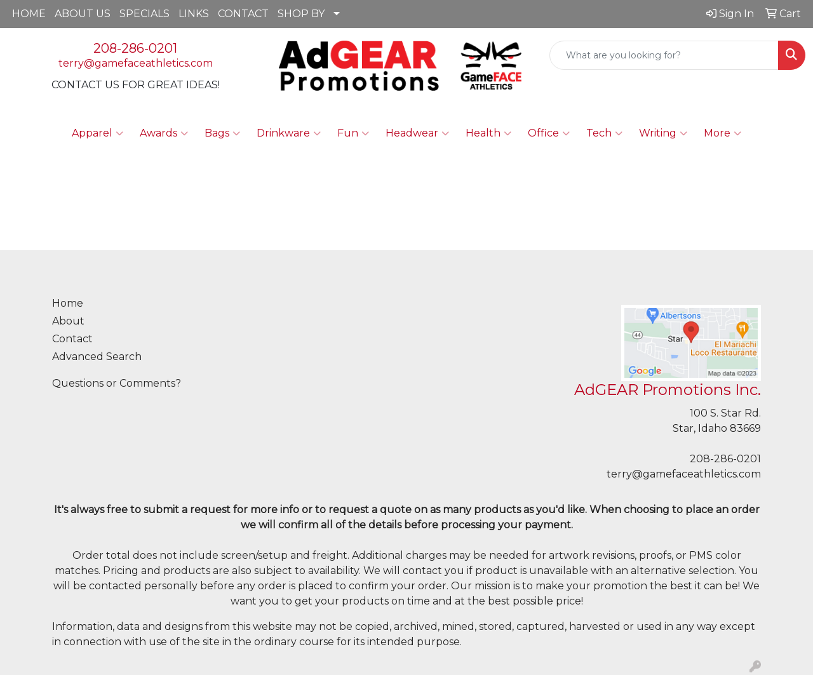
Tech (604, 133)
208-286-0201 (135, 48)
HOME (29, 14)
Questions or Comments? (116, 383)
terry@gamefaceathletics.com (135, 63)
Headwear (417, 133)
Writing (663, 133)
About (68, 321)
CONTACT (243, 14)
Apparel (97, 133)
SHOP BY (301, 14)
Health (488, 133)
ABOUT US (83, 14)
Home (67, 303)
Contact (72, 339)
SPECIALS (144, 14)
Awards (164, 133)
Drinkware (289, 133)
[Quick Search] (664, 55)
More (722, 133)
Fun (353, 133)
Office (549, 133)
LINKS (193, 14)
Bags (222, 133)
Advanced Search (97, 357)
